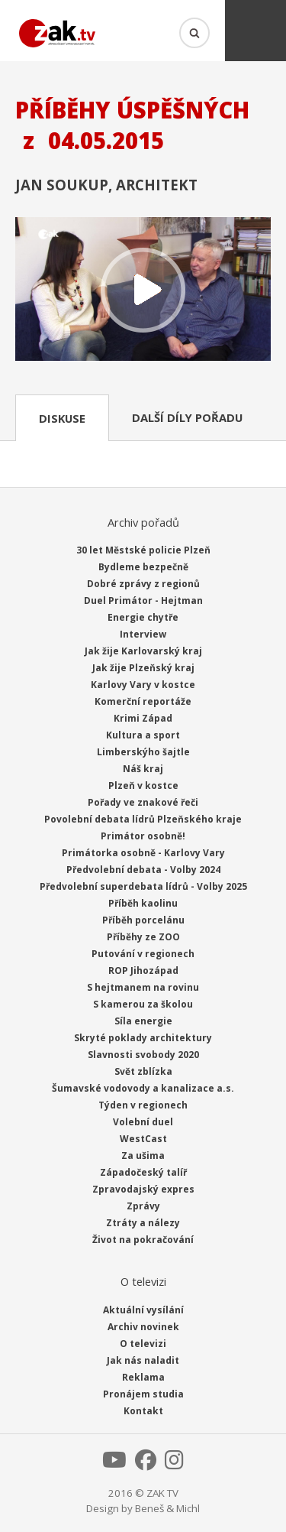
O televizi (143, 1343)
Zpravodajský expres (143, 1189)
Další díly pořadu (187, 417)
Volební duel (143, 1121)
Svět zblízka (143, 1071)
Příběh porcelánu (143, 920)
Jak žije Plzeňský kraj (143, 667)
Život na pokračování (143, 1239)
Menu (255, 30)
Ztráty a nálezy (143, 1222)
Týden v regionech (143, 1105)
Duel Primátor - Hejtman (143, 600)
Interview (143, 634)
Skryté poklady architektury (143, 1037)
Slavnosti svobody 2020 (143, 1054)
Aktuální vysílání (143, 1309)
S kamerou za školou (143, 1004)
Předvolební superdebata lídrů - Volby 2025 (143, 886)
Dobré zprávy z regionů (143, 583)
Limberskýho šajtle (143, 751)
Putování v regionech (143, 953)
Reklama (143, 1377)
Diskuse (62, 418)
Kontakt (143, 1410)
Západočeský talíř (143, 1172)
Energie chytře (143, 617)
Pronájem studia (143, 1394)
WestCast (143, 1138)
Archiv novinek (143, 1326)
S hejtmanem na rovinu (143, 987)
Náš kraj (143, 768)
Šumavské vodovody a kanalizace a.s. (143, 1088)
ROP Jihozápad (143, 970)
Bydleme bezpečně (143, 566)
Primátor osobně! (143, 835)
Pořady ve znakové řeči (143, 802)
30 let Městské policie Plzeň (143, 550)
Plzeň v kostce (143, 785)
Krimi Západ (143, 718)
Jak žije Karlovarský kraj (143, 650)
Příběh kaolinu (143, 903)
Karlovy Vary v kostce (143, 684)
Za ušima (143, 1155)
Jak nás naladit (143, 1360)
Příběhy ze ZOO (143, 936)
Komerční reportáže (143, 701)
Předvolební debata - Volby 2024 (143, 869)
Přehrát (143, 290)
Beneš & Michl (167, 1508)
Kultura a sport (143, 735)
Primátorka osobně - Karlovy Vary (143, 852)
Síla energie (143, 1020)
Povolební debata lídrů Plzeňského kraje (143, 819)
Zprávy (143, 1205)
